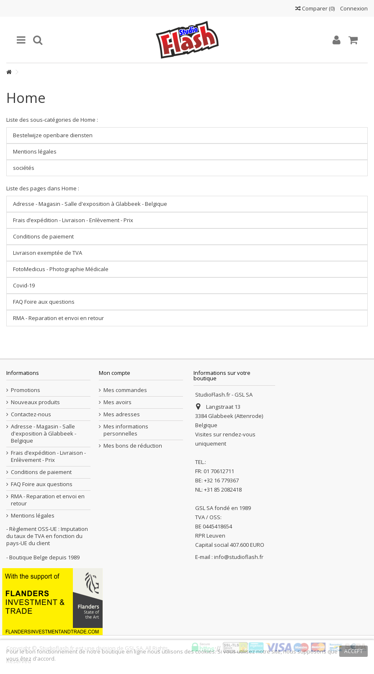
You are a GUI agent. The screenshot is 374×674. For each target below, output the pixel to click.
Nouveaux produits (35, 402)
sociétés (23, 168)
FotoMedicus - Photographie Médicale (60, 269)
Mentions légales (35, 151)
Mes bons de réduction (132, 445)
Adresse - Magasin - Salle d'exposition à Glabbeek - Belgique (90, 204)
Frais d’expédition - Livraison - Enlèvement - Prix (73, 220)
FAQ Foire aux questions (44, 301)
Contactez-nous (31, 414)
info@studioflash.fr (238, 557)
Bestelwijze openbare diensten (53, 135)
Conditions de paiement (43, 236)
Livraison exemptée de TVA (47, 252)
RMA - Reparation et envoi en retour (58, 318)
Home (26, 97)
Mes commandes (125, 390)
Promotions (25, 390)
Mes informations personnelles (125, 430)
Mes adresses (121, 414)
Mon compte (114, 373)
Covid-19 (24, 285)
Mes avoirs (117, 402)
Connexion (353, 8)
